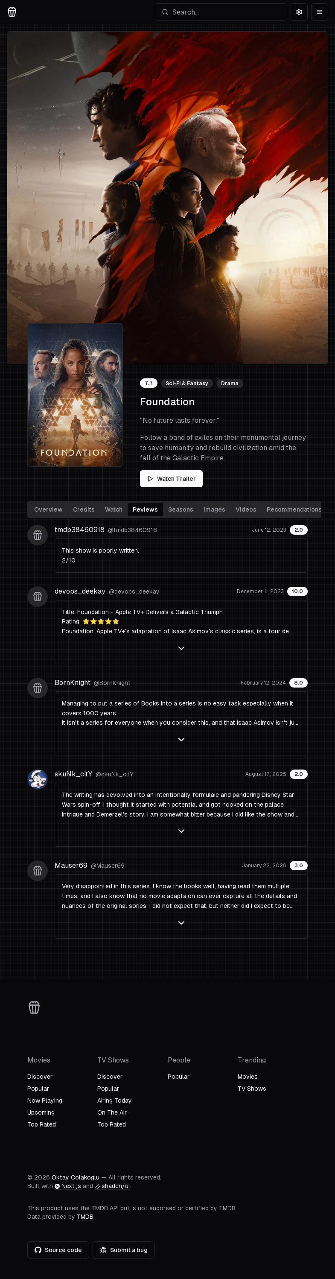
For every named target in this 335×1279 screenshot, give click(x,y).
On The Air (112, 1112)
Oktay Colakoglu (75, 1177)
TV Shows (252, 1088)
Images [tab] (214, 509)
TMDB (85, 1216)
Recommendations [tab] (294, 509)
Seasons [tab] (180, 509)
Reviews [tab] (145, 509)
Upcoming (41, 1112)
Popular (38, 1088)
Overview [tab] (48, 509)
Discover (39, 1076)
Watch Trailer (171, 478)
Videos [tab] (246, 509)
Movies (248, 1076)
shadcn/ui (112, 1185)
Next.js (68, 1185)
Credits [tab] (84, 509)
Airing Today (114, 1100)
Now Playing (44, 1100)
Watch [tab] (113, 509)
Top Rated (41, 1124)
